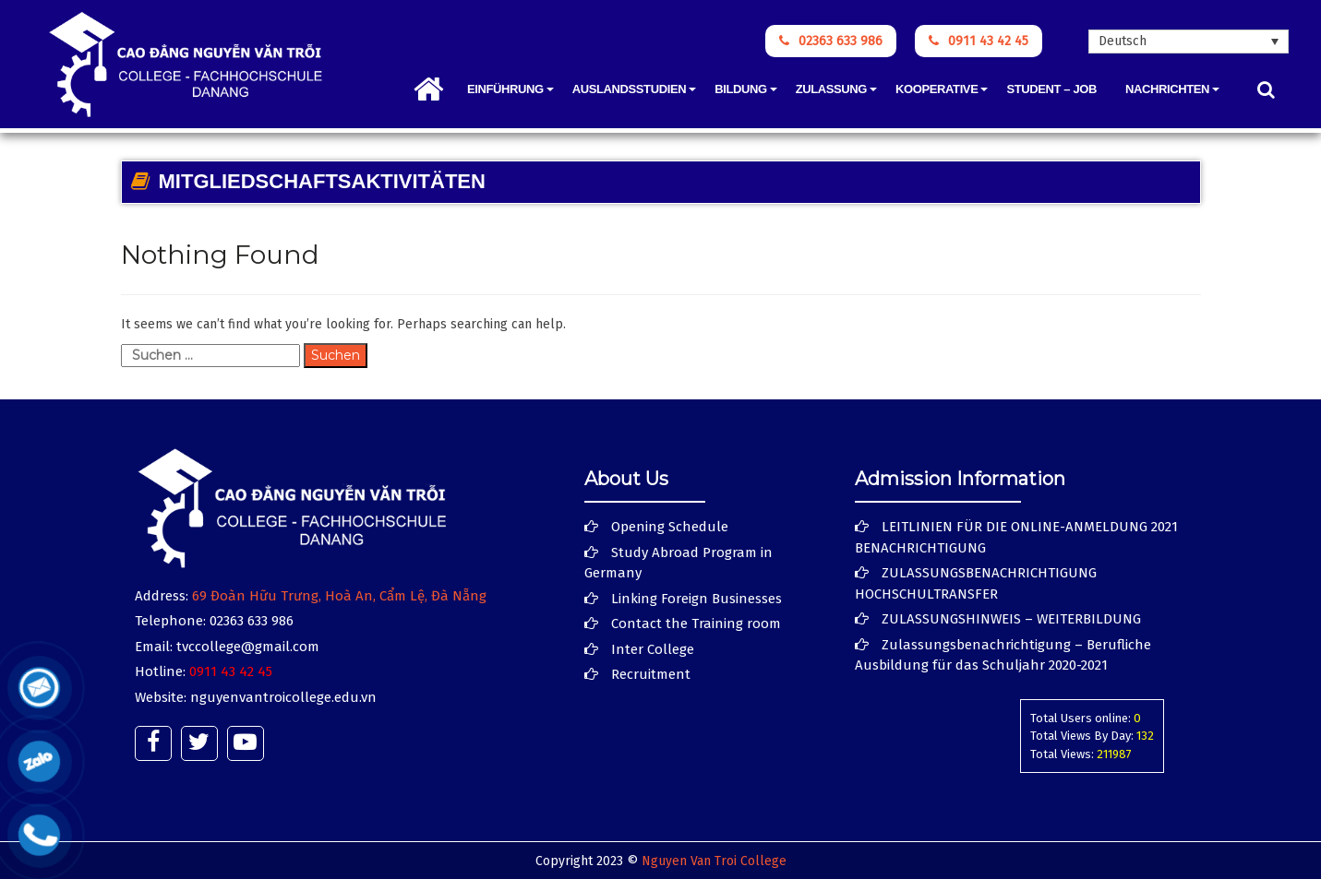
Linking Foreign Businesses (696, 598)
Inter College (652, 649)
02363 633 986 (831, 41)
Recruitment (651, 674)
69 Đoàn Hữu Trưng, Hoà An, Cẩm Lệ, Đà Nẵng (339, 596)
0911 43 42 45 (978, 41)
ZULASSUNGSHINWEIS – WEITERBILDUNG (1011, 619)
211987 (1114, 754)
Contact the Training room (696, 623)
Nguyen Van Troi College (714, 861)
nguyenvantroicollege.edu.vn (283, 697)
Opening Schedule (669, 526)
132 (1145, 735)
